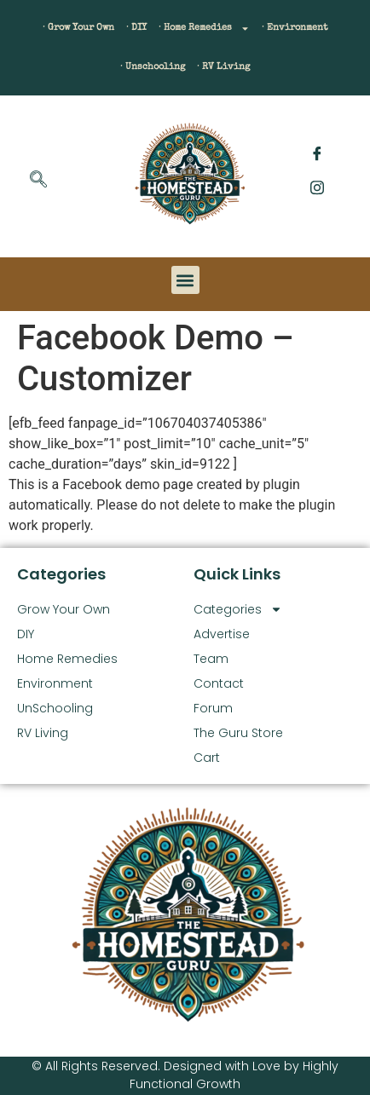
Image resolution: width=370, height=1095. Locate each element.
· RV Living (223, 67)
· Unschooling (152, 67)
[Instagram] (317, 187)
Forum (213, 708)
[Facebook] (317, 153)
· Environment (295, 27)
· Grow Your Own (78, 27)
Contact (219, 683)
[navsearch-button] (38, 181)
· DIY (136, 27)
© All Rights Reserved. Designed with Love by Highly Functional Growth (185, 1075)
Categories (238, 610)
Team (211, 658)
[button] (185, 280)
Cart (207, 757)
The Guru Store (238, 732)
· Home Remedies (204, 28)
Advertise (222, 634)
